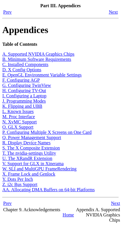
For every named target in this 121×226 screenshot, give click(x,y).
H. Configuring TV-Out (24, 90)
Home (68, 214)
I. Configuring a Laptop (24, 95)
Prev (7, 12)
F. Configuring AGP (21, 80)
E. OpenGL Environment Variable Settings (42, 74)
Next (113, 12)
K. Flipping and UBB (22, 106)
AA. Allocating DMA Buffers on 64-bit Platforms (48, 189)
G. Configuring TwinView (26, 85)
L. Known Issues (18, 111)
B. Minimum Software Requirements (36, 59)
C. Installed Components (25, 64)
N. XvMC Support (19, 121)
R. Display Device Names (26, 142)
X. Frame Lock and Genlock (28, 174)
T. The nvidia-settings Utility (29, 153)
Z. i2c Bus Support (19, 184)
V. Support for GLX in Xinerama (33, 163)
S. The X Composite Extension (31, 147)
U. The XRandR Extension (27, 158)
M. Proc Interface (18, 116)
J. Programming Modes (24, 101)
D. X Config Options (21, 69)
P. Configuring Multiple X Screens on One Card (47, 132)
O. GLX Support (17, 127)
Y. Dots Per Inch (17, 179)
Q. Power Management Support (31, 137)
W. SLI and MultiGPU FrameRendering (39, 168)
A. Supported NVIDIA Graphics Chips (38, 54)
